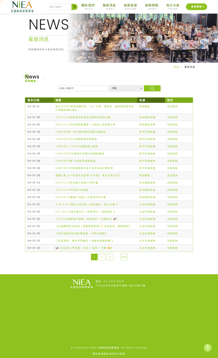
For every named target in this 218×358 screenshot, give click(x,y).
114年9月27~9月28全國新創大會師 (76, 146)
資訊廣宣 (172, 106)
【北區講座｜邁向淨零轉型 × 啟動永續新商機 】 (84, 240)
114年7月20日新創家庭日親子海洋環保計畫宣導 (84, 168)
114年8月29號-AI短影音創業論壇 (75, 161)
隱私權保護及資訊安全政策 (109, 353)
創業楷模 (151, 6)
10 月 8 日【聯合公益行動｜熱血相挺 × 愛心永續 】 (87, 204)
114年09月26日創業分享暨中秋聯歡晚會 (79, 153)
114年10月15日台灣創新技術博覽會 (76, 139)
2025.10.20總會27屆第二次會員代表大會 (80, 197)
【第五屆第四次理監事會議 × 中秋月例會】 (81, 233)
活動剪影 (172, 117)
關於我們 (88, 6)
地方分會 (172, 6)
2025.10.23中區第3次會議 (71, 190)
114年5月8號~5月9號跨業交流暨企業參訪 (80, 132)
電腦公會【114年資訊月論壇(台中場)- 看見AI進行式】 (88, 175)
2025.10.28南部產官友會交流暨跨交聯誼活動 (83, 117)
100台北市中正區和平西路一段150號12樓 (120, 285)
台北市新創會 (147, 204)
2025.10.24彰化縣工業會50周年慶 (76, 182)
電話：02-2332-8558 (110, 281)
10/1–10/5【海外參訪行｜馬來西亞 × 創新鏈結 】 (85, 211)
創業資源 (130, 6)
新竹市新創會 (147, 132)
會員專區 (196, 6)
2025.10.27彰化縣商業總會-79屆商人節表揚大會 (85, 124)
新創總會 (144, 106)
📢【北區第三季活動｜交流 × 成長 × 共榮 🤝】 (84, 248)
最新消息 (109, 6)
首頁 (176, 67)
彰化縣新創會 (147, 117)
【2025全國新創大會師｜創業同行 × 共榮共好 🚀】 (87, 219)
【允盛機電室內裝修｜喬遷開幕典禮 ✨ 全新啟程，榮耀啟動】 (93, 226)
